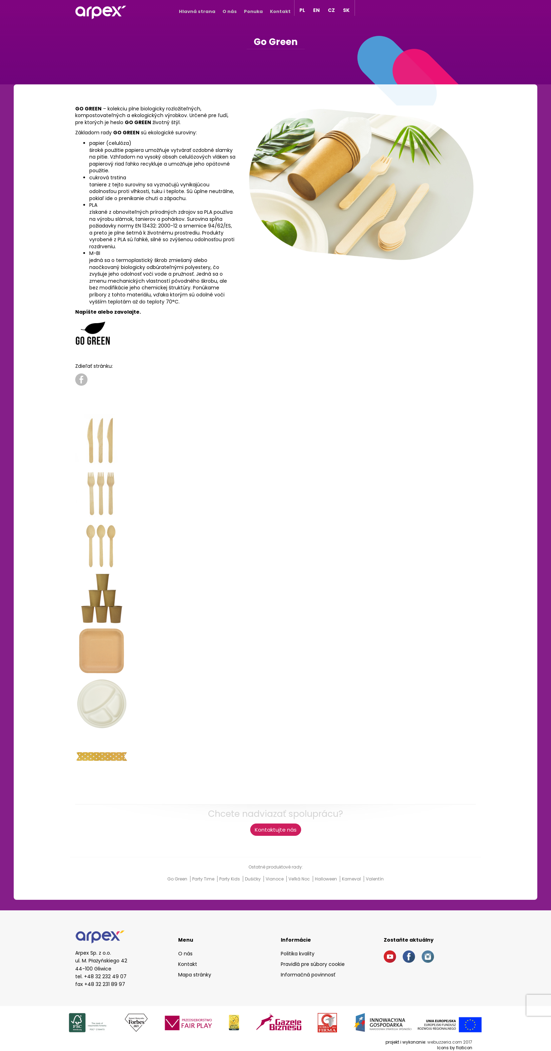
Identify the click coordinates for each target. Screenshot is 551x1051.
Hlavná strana (197, 11)
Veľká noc (300, 879)
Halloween (326, 879)
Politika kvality (298, 953)
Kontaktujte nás (276, 829)
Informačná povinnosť (308, 974)
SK (346, 10)
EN (316, 10)
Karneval (352, 879)
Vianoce (275, 879)
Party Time (203, 879)
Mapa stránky (194, 974)
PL (302, 10)
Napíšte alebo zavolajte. (108, 311)
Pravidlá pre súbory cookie (313, 964)
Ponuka (253, 11)
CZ (331, 10)
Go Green (177, 879)
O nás (229, 11)
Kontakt (280, 11)
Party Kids (230, 879)
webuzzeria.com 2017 (449, 1042)
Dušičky (253, 879)
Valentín (375, 879)
